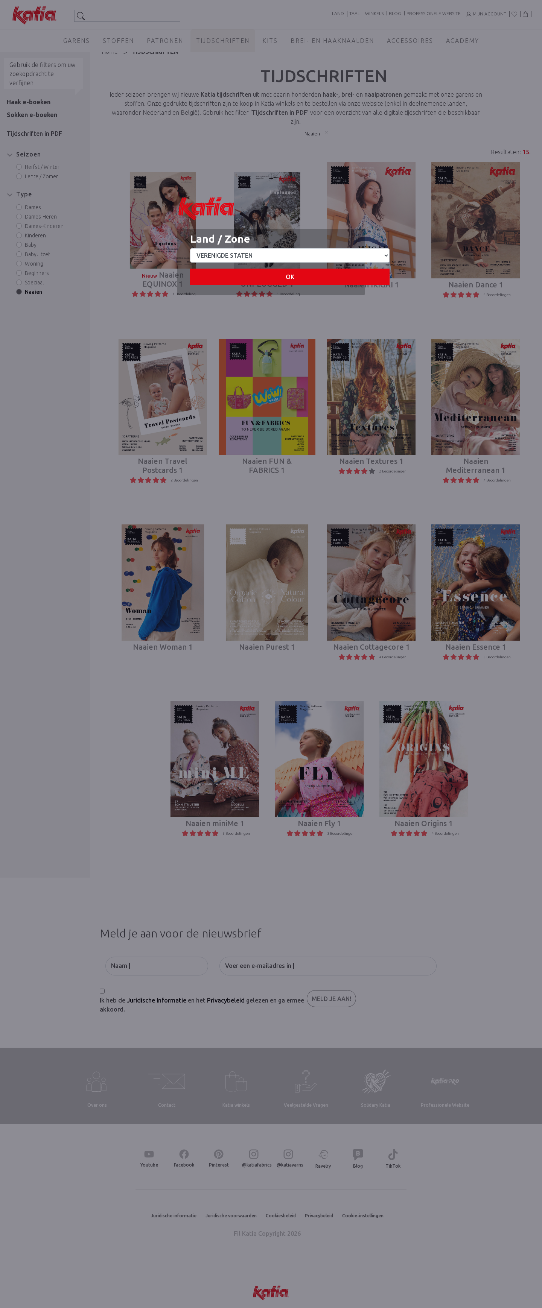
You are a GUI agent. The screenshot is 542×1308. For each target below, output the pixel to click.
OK (290, 276)
